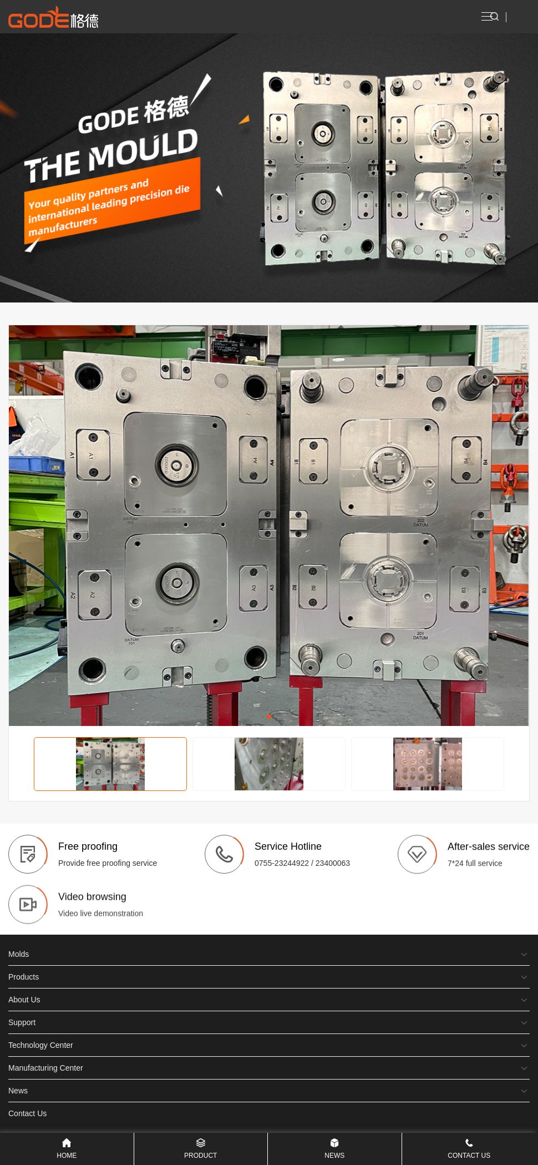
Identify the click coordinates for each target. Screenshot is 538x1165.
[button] (269, 716)
